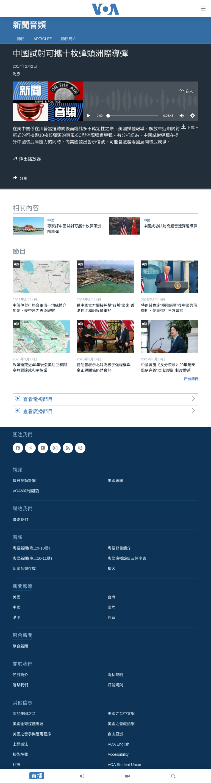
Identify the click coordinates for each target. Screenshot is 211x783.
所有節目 (191, 379)
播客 (111, 568)
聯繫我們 (20, 685)
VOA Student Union (124, 764)
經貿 (111, 617)
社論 (16, 764)
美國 (16, 597)
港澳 (16, 617)
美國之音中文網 (121, 713)
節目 (21, 39)
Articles (43, 39)
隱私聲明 (115, 675)
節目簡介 (68, 39)
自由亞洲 (115, 734)
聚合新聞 (20, 646)
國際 (111, 607)
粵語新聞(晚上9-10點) (31, 548)
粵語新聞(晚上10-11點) (32, 558)
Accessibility (118, 754)
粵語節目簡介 (119, 548)
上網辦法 (20, 744)
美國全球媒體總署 (28, 724)
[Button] (20, 179)
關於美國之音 (24, 713)
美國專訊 (115, 481)
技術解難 (20, 754)
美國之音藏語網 (121, 724)
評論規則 (115, 685)
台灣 (111, 597)
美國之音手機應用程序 (32, 734)
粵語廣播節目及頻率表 (127, 558)
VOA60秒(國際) (26, 491)
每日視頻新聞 (24, 481)
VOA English (118, 744)
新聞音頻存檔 (24, 568)
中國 (50, 220)
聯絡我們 (20, 519)
